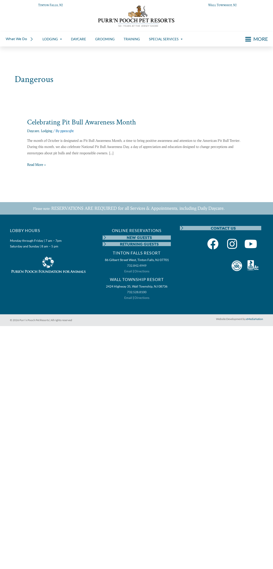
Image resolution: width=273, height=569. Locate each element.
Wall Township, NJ (222, 5)
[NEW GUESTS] (105, 237)
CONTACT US (223, 228)
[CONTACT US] (182, 228)
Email (128, 272)
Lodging (46, 131)
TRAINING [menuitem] (132, 39)
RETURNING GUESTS (139, 244)
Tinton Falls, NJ (50, 5)
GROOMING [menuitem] (105, 39)
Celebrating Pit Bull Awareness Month (81, 122)
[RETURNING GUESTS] (105, 244)
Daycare (33, 131)
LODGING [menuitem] (52, 39)
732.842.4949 (136, 266)
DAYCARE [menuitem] (78, 39)
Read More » (36, 164)
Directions (141, 272)
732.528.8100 (136, 293)
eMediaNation (254, 319)
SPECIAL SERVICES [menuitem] (166, 39)
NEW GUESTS (139, 237)
